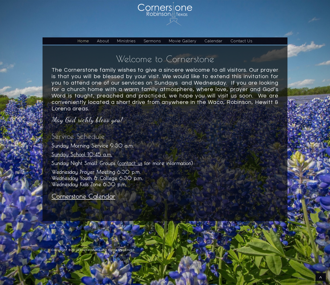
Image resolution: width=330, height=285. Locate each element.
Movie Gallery (182, 41)
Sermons (152, 41)
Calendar (213, 41)
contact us (130, 163)
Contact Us (241, 41)
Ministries (126, 41)
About (103, 41)
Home (83, 41)
